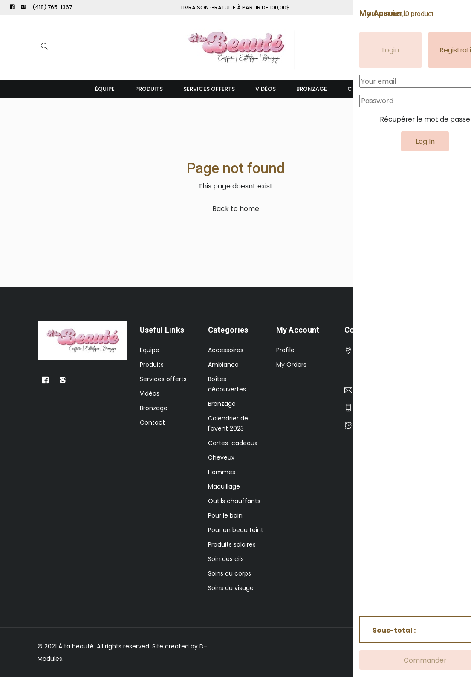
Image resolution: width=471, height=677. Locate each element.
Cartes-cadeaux (232, 443)
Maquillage (224, 486)
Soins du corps (229, 573)
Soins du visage (231, 588)
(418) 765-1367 (52, 7)
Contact (361, 89)
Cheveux (221, 457)
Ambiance (223, 364)
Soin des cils (226, 559)
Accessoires (225, 350)
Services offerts (209, 89)
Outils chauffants (234, 501)
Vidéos (265, 89)
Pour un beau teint (235, 530)
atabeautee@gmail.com (393, 390)
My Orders (291, 364)
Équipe (105, 89)
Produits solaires (232, 544)
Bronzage (311, 89)
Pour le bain (225, 515)
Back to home (235, 209)
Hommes (221, 472)
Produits (149, 89)
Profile (285, 350)
